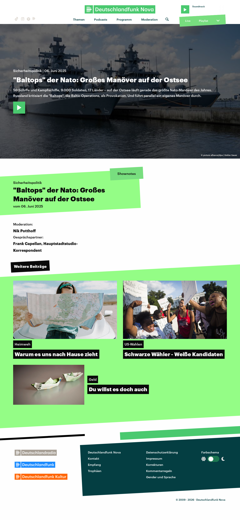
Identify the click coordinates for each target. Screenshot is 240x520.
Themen (79, 19)
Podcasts (100, 19)
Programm (124, 19)
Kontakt (93, 458)
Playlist (203, 20)
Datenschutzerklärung (162, 452)
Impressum (154, 458)
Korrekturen (154, 464)
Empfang (94, 464)
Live (187, 20)
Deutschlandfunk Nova (104, 452)
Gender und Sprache (161, 477)
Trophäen (94, 471)
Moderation (149, 19)
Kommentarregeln (159, 471)
